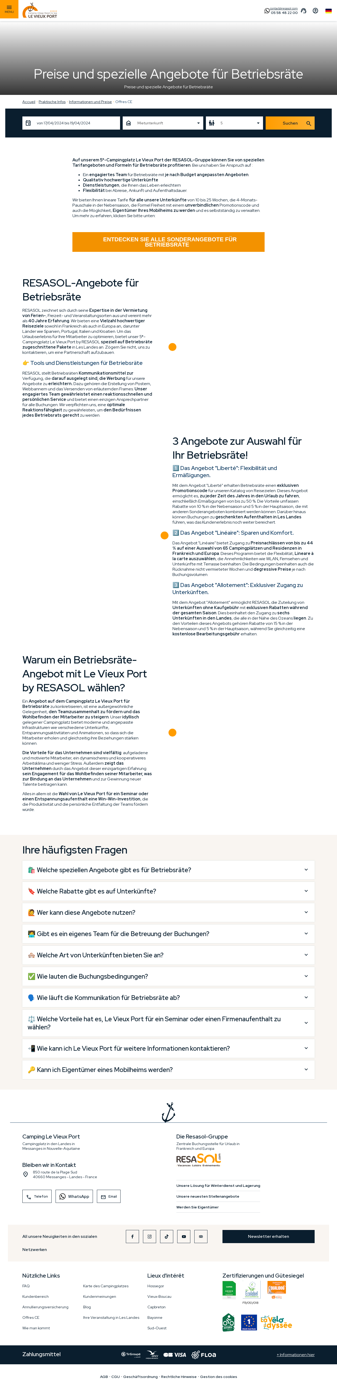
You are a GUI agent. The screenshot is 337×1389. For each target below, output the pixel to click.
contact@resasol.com (284, 8)
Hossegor (155, 1286)
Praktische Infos (52, 101)
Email (109, 1197)
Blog (87, 1307)
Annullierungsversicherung (45, 1307)
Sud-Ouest (156, 1328)
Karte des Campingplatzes (105, 1286)
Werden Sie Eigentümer (197, 1207)
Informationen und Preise (90, 101)
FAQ (26, 1286)
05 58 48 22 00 (284, 13)
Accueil (28, 101)
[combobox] (163, 123)
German (328, 11)
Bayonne (154, 1317)
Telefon (37, 1197)
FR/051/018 (251, 1290)
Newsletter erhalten (268, 1236)
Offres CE (123, 101)
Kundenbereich (35, 1296)
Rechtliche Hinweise (179, 1376)
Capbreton (156, 1307)
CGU (115, 1376)
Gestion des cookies (218, 1376)
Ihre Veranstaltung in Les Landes (111, 1317)
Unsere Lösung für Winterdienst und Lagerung (218, 1185)
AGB (104, 1376)
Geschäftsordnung (140, 1376)
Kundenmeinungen (99, 1296)
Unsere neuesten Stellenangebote (207, 1196)
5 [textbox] (222, 123)
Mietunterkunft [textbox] (150, 123)
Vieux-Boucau (159, 1296)
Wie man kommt (36, 1328)
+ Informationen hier (296, 1354)
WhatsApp (72, 1196)
